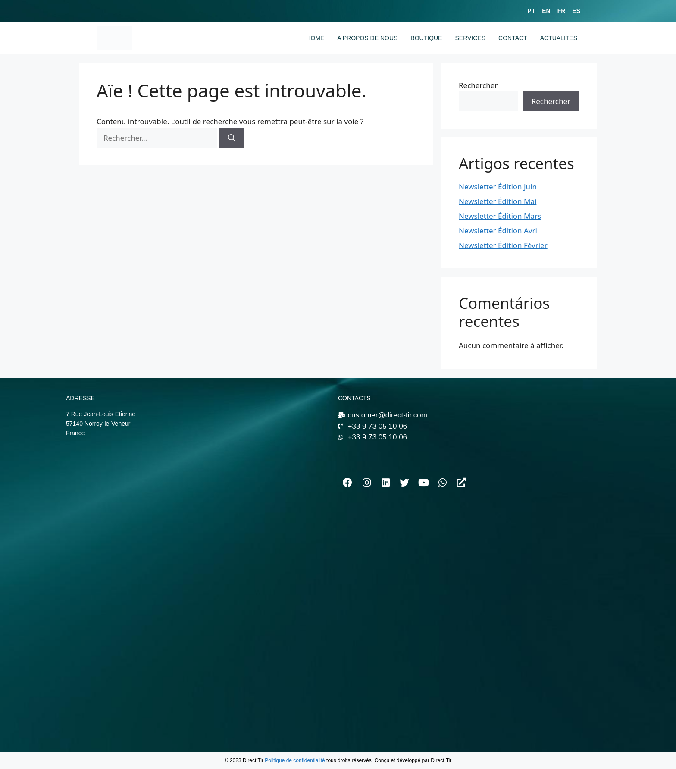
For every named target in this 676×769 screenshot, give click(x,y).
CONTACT (512, 38)
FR (561, 10)
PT (531, 10)
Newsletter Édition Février (503, 245)
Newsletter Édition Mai (497, 201)
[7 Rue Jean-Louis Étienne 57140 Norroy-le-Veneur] (197, 520)
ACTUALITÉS (558, 38)
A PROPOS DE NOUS (367, 38)
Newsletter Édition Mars (500, 216)
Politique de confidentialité (295, 760)
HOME (315, 38)
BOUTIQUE (426, 38)
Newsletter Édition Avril (499, 230)
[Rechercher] (231, 138)
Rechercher (478, 85)
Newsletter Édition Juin (498, 186)
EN (546, 10)
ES (576, 10)
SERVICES (470, 38)
